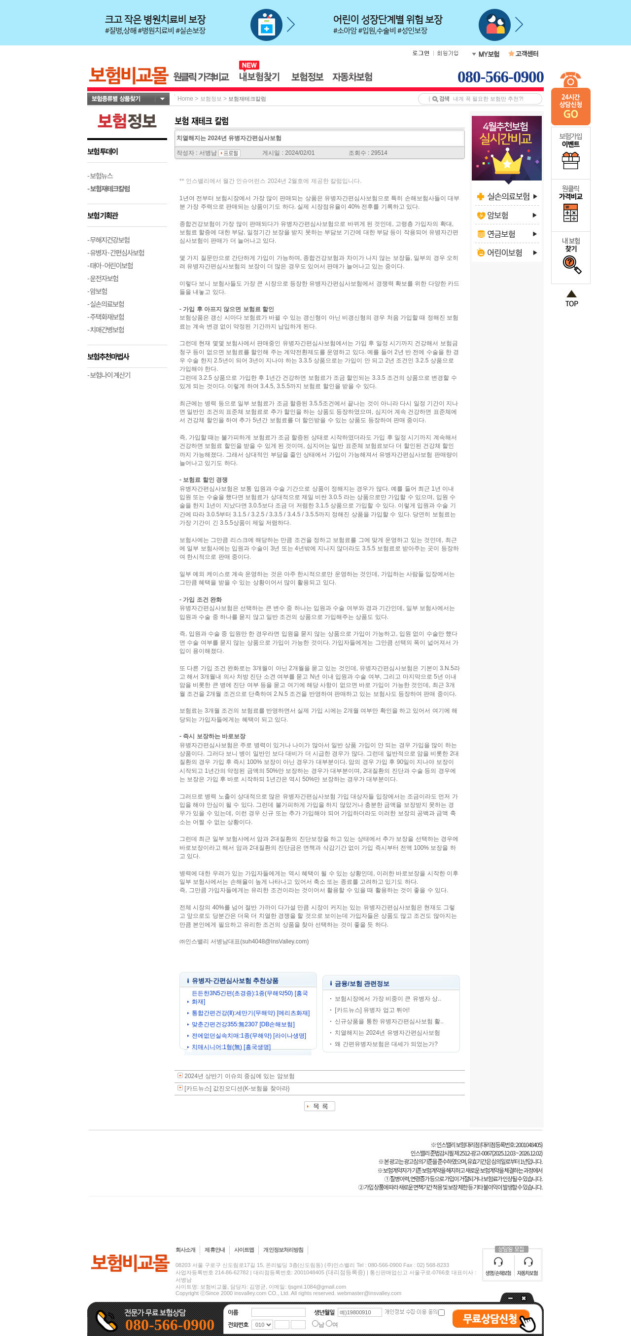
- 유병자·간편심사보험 (115, 252)
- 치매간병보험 (105, 329)
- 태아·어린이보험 (110, 265)
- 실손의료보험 (105, 304)
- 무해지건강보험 (108, 240)
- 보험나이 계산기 (108, 375)
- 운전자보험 (102, 278)
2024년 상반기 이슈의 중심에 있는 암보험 (239, 1076)
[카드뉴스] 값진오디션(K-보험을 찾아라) (236, 1088)
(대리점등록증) (345, 1272)
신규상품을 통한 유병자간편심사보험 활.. (389, 1021)
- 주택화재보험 (105, 317)
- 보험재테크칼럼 (108, 188)
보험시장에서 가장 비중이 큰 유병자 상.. (388, 998)
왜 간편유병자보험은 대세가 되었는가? (386, 1044)
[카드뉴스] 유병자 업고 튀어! (372, 1010)
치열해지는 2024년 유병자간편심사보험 (387, 1032)
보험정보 (211, 99)
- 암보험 (97, 291)
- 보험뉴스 (99, 176)
